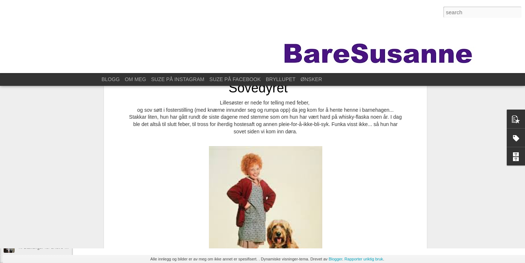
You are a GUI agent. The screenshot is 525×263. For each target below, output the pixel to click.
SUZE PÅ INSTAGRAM (177, 79)
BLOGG (111, 79)
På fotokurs (29, 214)
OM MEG (135, 79)
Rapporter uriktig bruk (364, 259)
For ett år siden (32, 230)
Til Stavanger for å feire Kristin (47, 247)
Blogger (335, 259)
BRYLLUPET (280, 79)
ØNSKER (311, 79)
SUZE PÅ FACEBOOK (235, 79)
